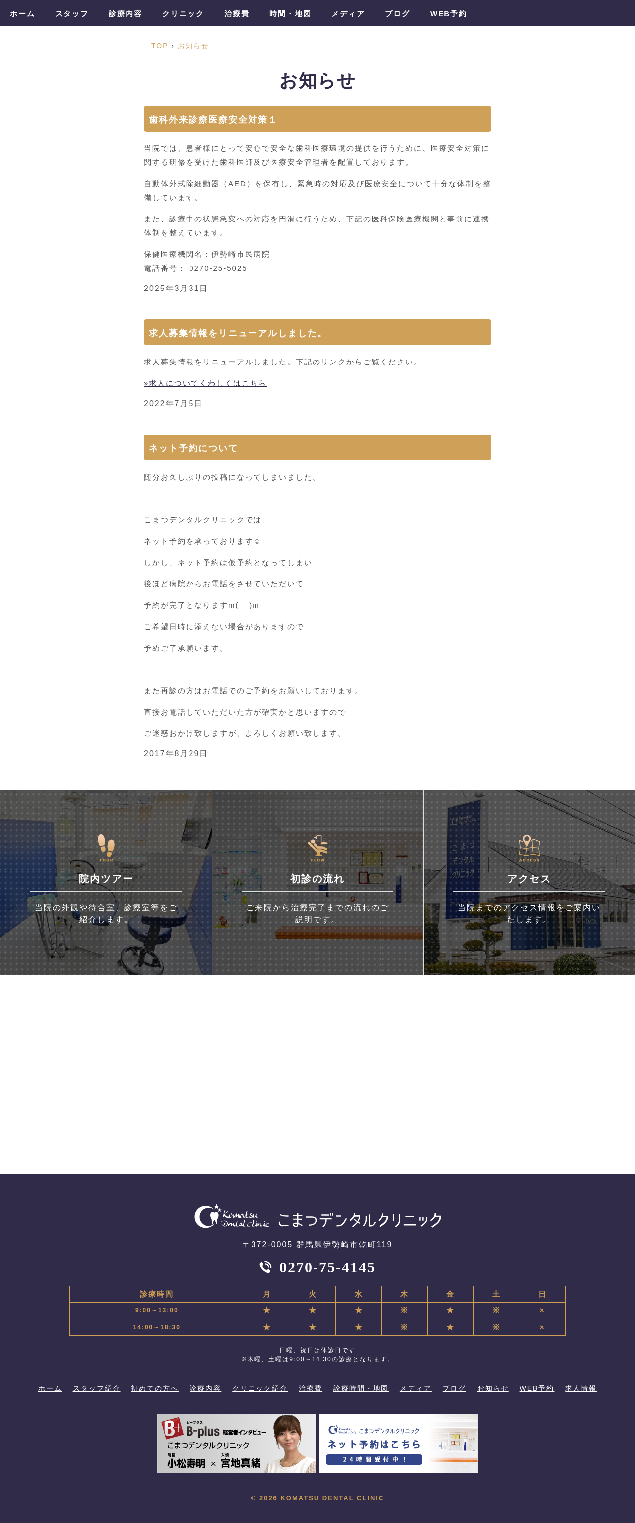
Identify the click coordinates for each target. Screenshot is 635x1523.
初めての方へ (155, 1388)
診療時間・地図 (361, 1388)
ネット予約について (193, 448)
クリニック (183, 13)
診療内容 (125, 13)
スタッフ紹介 (97, 1388)
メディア (348, 13)
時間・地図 (290, 13)
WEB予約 (448, 13)
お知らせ (493, 1388)
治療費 (237, 13)
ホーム (22, 13)
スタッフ (72, 13)
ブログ (397, 13)
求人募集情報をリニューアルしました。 (238, 333)
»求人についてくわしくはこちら (205, 383)
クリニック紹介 (260, 1388)
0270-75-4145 (327, 1267)
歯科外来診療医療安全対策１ (213, 120)
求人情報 (581, 1388)
